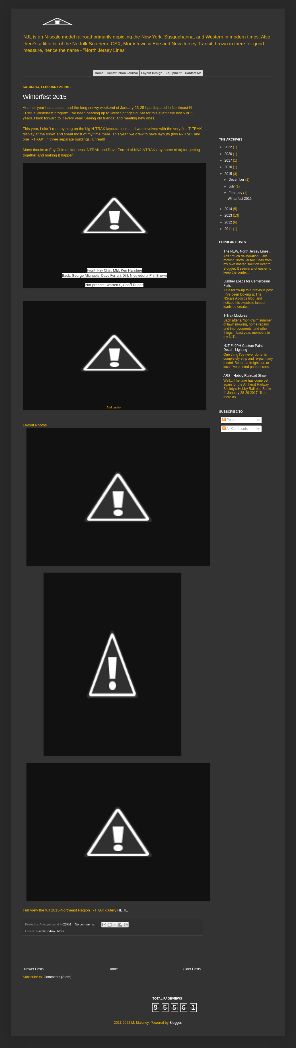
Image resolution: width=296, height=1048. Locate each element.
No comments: (85, 924)
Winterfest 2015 (45, 96)
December (237, 180)
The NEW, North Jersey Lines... (247, 251)
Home (99, 73)
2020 (229, 154)
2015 (229, 174)
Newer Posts (34, 969)
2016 (229, 167)
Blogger (175, 1023)
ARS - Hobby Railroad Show (244, 376)
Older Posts (192, 969)
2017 (229, 160)
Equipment (174, 73)
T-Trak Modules (235, 316)
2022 (229, 147)
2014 (229, 209)
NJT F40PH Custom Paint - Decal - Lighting (244, 348)
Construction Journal (122, 73)
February (236, 193)
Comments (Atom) (57, 977)
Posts (228, 420)
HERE (122, 910)
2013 (229, 215)
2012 (229, 222)
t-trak (60, 931)
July (232, 186)
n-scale (41, 931)
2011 (229, 229)
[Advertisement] (112, 951)
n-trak (52, 931)
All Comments (235, 429)
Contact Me (193, 73)
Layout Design (151, 73)
